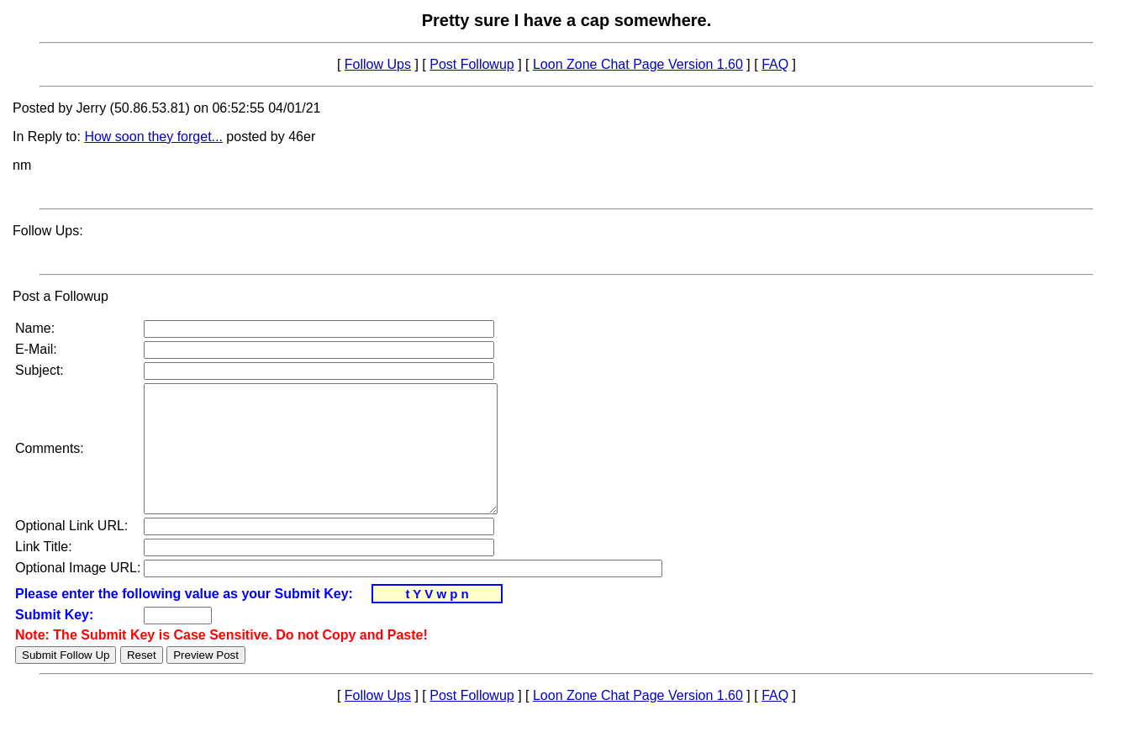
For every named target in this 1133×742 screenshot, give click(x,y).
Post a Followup (60, 296)
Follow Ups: (48, 231)
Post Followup (471, 64)
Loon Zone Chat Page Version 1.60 (638, 64)
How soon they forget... (153, 136)
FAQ (774, 64)
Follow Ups (378, 64)
